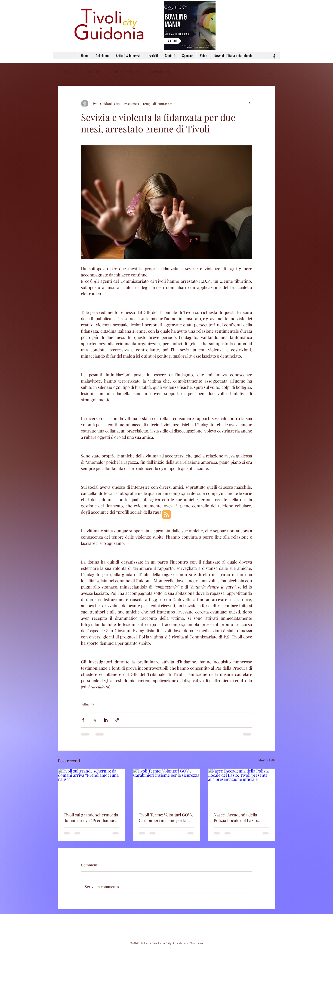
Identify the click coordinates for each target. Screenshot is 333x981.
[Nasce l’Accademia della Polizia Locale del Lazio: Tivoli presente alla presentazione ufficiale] (241, 787)
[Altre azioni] (249, 103)
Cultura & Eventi (126, 71)
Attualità (94, 71)
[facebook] (274, 56)
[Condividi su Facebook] (83, 720)
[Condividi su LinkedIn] (106, 720)
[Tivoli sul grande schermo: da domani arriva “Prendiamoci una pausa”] (91, 787)
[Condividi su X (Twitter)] (94, 720)
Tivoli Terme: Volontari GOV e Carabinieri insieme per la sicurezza (166, 817)
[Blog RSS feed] (166, 514)
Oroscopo (160, 71)
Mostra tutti (266, 760)
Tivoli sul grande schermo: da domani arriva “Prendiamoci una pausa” (91, 817)
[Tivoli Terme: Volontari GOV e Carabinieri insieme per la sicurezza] (166, 787)
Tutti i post (67, 71)
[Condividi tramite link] (117, 720)
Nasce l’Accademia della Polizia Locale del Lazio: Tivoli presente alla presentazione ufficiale (236, 817)
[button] (269, 72)
